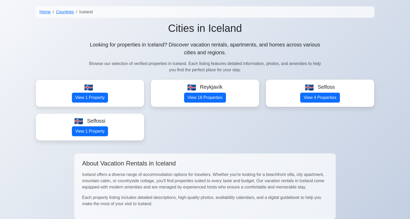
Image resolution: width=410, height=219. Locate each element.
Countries (65, 12)
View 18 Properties (205, 97)
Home (45, 12)
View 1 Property (90, 97)
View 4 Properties (320, 97)
